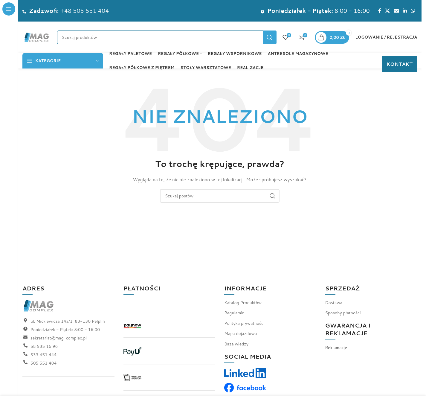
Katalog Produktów (243, 303)
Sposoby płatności (343, 313)
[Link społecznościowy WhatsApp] (413, 10)
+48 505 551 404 (84, 11)
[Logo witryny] (36, 37)
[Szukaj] (167, 37)
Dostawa (334, 303)
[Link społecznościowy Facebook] (379, 10)
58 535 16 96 (44, 346)
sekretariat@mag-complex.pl (58, 338)
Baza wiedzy (236, 344)
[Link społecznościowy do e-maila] (396, 10)
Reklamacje (336, 348)
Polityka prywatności (244, 323)
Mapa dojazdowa (240, 333)
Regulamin (234, 313)
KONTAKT (400, 63)
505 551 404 (43, 363)
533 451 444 (43, 355)
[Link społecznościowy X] (387, 10)
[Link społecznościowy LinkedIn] (405, 10)
